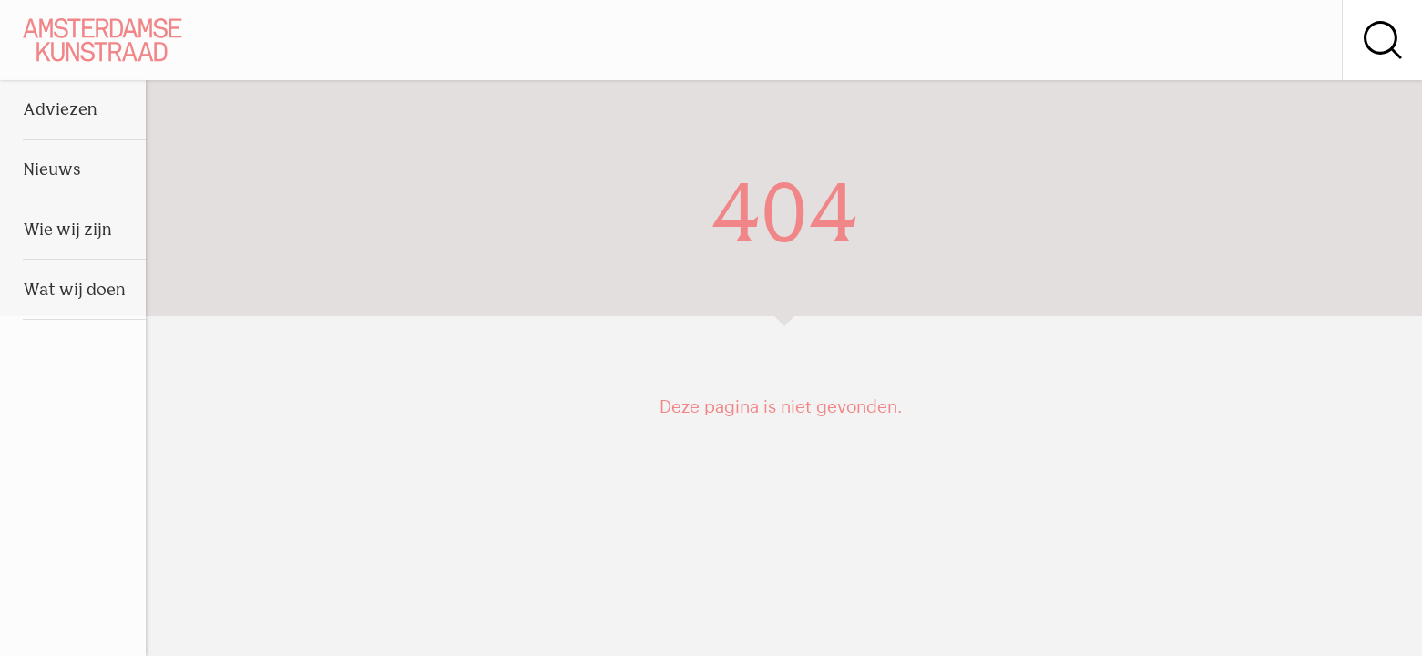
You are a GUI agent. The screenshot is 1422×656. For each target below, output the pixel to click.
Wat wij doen (74, 291)
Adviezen (60, 110)
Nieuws (52, 170)
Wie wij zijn (67, 231)
